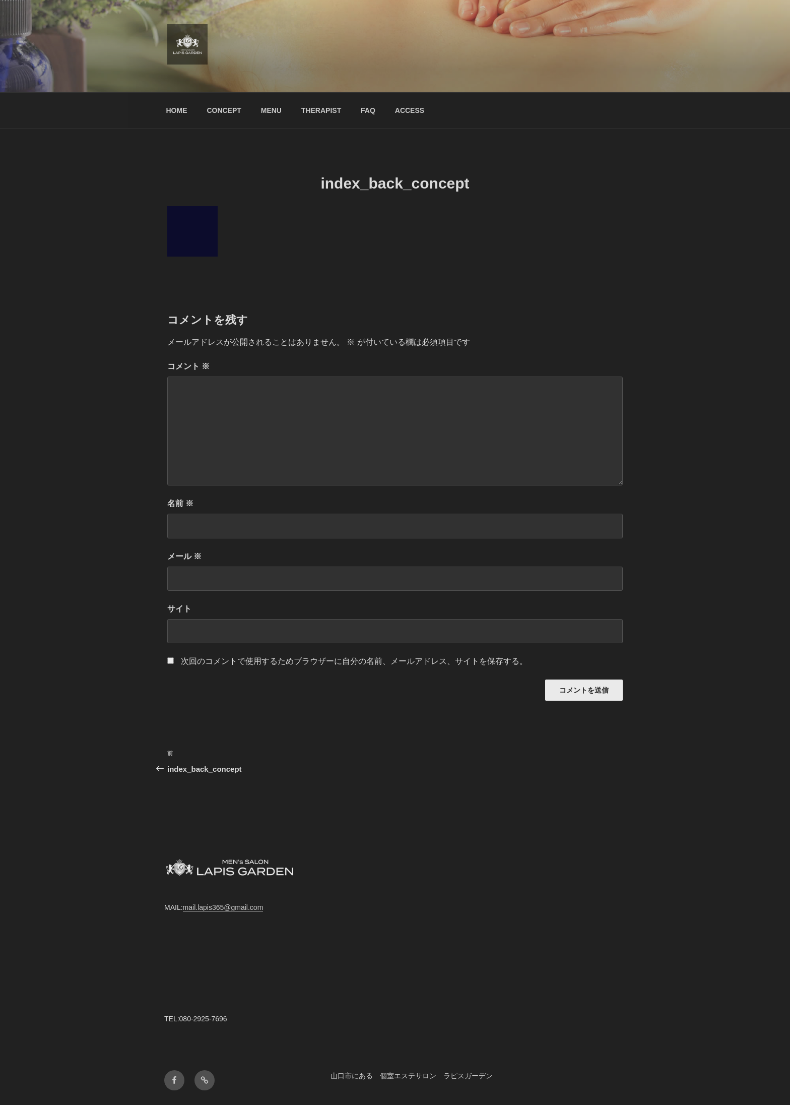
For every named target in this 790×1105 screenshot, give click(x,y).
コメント (188, 366)
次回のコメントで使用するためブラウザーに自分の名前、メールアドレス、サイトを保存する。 (354, 661)
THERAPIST (321, 110)
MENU (271, 110)
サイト (179, 608)
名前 (180, 503)
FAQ (368, 110)
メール (184, 556)
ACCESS (409, 110)
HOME (176, 110)
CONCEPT (224, 110)
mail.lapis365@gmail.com (223, 907)
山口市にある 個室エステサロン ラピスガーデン (412, 1076)
